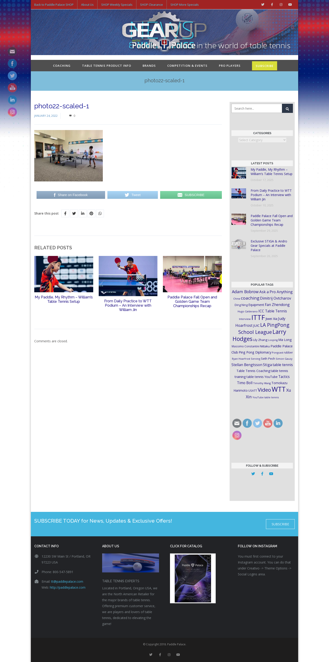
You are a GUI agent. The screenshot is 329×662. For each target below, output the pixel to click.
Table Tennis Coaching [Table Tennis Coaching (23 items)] (253, 370)
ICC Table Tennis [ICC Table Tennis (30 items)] (272, 310)
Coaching (62, 65)
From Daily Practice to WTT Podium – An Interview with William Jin (128, 304)
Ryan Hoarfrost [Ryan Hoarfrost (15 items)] (241, 357)
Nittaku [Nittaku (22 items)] (265, 345)
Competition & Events (187, 65)
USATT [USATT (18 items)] (252, 390)
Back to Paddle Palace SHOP (54, 5)
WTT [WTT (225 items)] (279, 388)
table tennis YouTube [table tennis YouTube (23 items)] (262, 376)
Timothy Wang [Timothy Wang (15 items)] (262, 382)
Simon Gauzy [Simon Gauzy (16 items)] (284, 357)
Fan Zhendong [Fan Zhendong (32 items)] (277, 303)
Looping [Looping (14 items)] (273, 339)
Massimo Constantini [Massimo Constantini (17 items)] (245, 345)
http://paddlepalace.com (67, 586)
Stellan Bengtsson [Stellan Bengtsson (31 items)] (246, 363)
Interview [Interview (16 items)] (245, 318)
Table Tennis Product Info (106, 65)
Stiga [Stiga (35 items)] (267, 363)
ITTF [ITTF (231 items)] (258, 316)
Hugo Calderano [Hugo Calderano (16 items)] (248, 310)
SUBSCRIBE (264, 65)
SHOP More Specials (184, 5)
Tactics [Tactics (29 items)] (284, 375)
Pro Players (230, 65)
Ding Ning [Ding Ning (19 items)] (241, 304)
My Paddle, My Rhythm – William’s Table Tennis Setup (64, 298)
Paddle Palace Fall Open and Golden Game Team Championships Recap (192, 300)
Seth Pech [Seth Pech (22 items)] (268, 358)
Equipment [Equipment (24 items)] (256, 304)
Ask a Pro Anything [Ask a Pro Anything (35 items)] (276, 290)
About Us (87, 5)
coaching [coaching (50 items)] (250, 297)
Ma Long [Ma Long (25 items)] (285, 339)
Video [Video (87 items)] (264, 388)
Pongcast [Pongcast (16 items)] (277, 351)
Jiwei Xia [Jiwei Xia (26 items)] (271, 317)
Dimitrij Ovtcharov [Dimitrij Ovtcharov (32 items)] (275, 297)
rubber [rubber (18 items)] (288, 352)
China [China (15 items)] (236, 297)
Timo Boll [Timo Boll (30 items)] (244, 381)
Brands (149, 65)
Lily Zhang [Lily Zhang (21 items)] (260, 339)
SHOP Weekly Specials (117, 5)
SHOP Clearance (151, 5)
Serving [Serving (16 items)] (255, 357)
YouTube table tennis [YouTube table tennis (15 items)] (265, 396)
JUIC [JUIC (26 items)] (256, 324)
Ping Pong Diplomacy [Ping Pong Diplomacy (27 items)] (255, 351)
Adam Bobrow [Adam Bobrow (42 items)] (245, 290)
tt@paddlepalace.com (67, 580)
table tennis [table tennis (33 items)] (283, 363)
